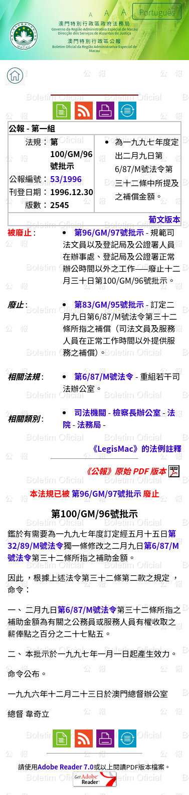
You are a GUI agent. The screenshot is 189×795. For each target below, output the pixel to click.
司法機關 (90, 412)
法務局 (89, 424)
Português (157, 12)
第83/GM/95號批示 (109, 304)
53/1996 (66, 179)
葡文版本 (164, 219)
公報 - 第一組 (32, 128)
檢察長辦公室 (137, 412)
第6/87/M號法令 (103, 376)
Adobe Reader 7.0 (65, 766)
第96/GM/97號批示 (109, 232)
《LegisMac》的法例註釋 (135, 448)
